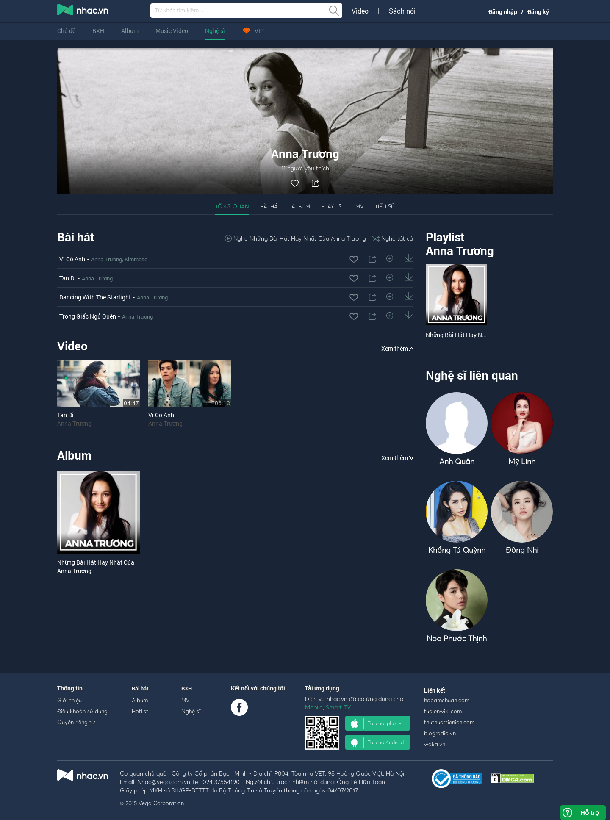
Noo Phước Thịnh (457, 638)
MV (359, 206)
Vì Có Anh (72, 259)
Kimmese (136, 259)
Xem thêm (397, 348)
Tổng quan (232, 206)
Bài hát (270, 206)
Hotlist (140, 711)
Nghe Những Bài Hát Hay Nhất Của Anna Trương (295, 238)
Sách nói (402, 11)
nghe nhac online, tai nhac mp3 (83, 11)
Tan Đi (67, 278)
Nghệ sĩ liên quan (472, 375)
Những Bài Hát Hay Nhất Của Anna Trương (482, 335)
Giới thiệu (69, 700)
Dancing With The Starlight (95, 297)
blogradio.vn (440, 733)
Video (360, 11)
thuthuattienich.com (449, 722)
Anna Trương (106, 259)
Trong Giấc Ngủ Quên (87, 316)
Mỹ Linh (521, 461)
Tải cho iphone (376, 723)
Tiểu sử (385, 206)
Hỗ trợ (589, 812)
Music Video (171, 31)
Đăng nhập (502, 12)
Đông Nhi (522, 550)
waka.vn (434, 744)
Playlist (332, 206)
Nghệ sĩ (215, 31)
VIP (253, 30)
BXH (98, 31)
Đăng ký (538, 12)
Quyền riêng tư (76, 722)
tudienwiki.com (443, 711)
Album (130, 31)
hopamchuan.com (446, 700)
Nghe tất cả (392, 238)
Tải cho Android (377, 742)
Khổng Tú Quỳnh (456, 550)
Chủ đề (66, 31)
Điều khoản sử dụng (82, 711)
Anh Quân (456, 461)
